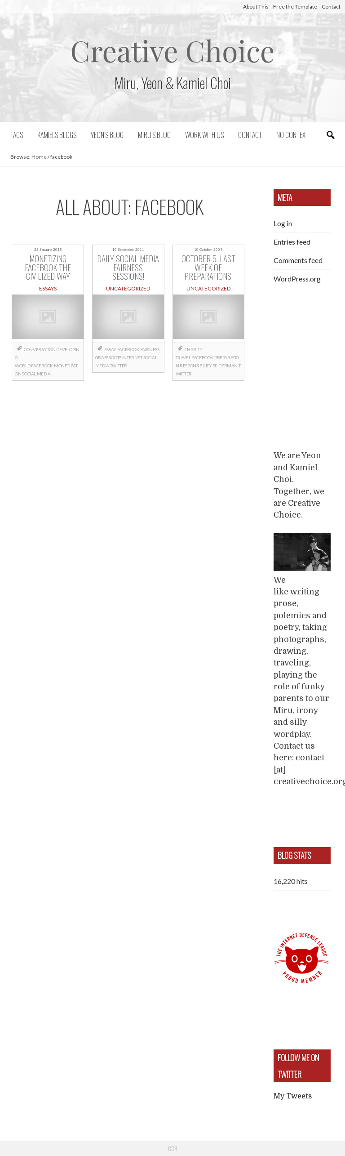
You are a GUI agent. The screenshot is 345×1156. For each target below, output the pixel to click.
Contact (331, 6)
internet (132, 357)
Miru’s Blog (154, 134)
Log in (283, 223)
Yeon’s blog (107, 134)
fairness (149, 349)
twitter (118, 365)
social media (36, 373)
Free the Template (295, 6)
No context (292, 134)
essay (110, 349)
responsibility (196, 365)
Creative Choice (173, 50)
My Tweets (293, 1096)
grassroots (108, 357)
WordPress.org (297, 278)
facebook (42, 365)
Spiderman (225, 365)
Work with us (204, 134)
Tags (16, 134)
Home (39, 156)
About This (256, 6)
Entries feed (292, 241)
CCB (172, 1148)
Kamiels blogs (56, 134)
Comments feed (298, 260)
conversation (39, 349)
